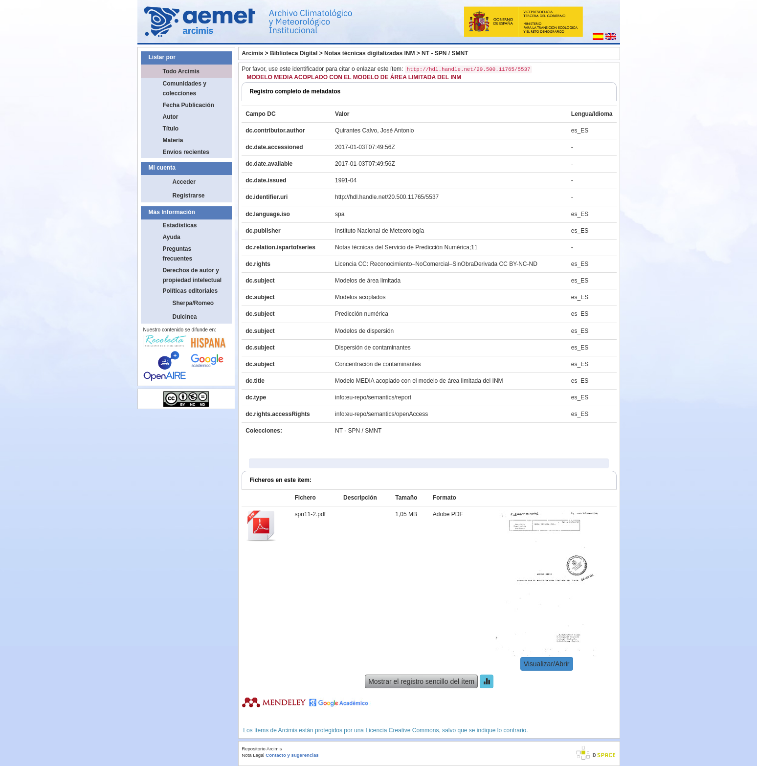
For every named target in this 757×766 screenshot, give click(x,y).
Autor (170, 116)
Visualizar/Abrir (547, 664)
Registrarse (189, 195)
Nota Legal (253, 755)
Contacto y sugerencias (292, 755)
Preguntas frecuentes (178, 253)
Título (171, 128)
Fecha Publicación (188, 105)
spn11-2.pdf (310, 514)
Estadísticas (180, 225)
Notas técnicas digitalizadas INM (369, 53)
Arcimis (252, 53)
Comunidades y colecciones (184, 88)
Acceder (184, 181)
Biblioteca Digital (293, 53)
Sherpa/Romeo (193, 303)
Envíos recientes (186, 152)
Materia (173, 140)
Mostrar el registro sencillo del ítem (421, 681)
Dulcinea (185, 316)
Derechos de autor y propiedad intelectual (192, 275)
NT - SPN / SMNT (445, 53)
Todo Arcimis (181, 71)
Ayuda (171, 237)
